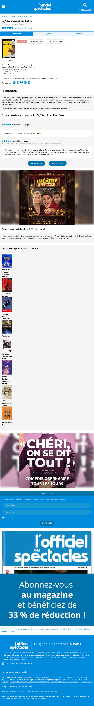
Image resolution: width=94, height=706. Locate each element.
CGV (75, 629)
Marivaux (58, 696)
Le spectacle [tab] (16, 34)
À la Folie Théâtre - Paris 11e (15, 24)
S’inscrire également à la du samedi (24, 518)
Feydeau (51, 696)
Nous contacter (23, 629)
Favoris (28, 28)
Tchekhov (66, 696)
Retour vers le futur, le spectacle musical (6, 273)
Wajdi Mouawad (8, 698)
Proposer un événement (53, 629)
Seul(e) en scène (33, 65)
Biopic (24, 65)
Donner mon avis (58, 163)
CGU (80, 629)
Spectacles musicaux (62, 108)
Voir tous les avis (36, 163)
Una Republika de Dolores (7, 403)
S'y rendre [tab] (48, 34)
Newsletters (68, 629)
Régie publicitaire (37, 629)
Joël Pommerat (40, 698)
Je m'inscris (47, 523)
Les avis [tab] (79, 34)
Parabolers (6, 336)
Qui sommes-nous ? (9, 629)
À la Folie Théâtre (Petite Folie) (17, 67)
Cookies (11, 631)
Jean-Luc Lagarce (20, 698)
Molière (35, 696)
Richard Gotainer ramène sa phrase (5, 380)
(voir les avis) (18, 28)
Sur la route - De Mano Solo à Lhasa (7, 356)
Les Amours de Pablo (6, 295)
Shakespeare (43, 696)
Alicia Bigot (6, 236)
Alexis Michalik (85, 696)
